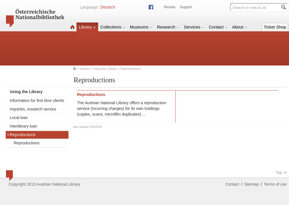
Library (87, 26)
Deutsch (107, 7)
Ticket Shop (275, 26)
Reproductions (21, 134)
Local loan (19, 117)
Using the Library (105, 68)
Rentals (169, 7)
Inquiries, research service (33, 109)
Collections (112, 26)
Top (281, 172)
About (239, 26)
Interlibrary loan (23, 126)
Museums (141, 26)
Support (186, 7)
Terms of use (275, 184)
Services (194, 26)
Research (168, 26)
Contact (218, 26)
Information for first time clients (37, 100)
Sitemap (251, 184)
